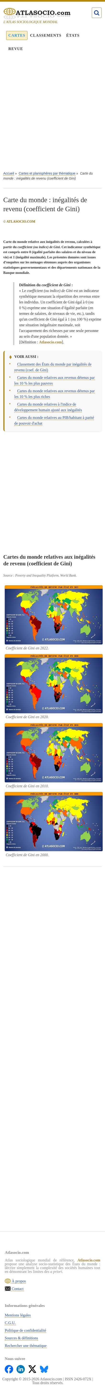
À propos (18, 1281)
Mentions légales (18, 1315)
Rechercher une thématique (26, 1346)
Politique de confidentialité (25, 1330)
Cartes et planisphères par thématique (47, 173)
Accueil (8, 173)
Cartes (16, 35)
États (73, 35)
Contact (17, 1289)
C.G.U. (10, 1323)
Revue (15, 49)
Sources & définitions (21, 1338)
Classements (45, 35)
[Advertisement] (52, 114)
